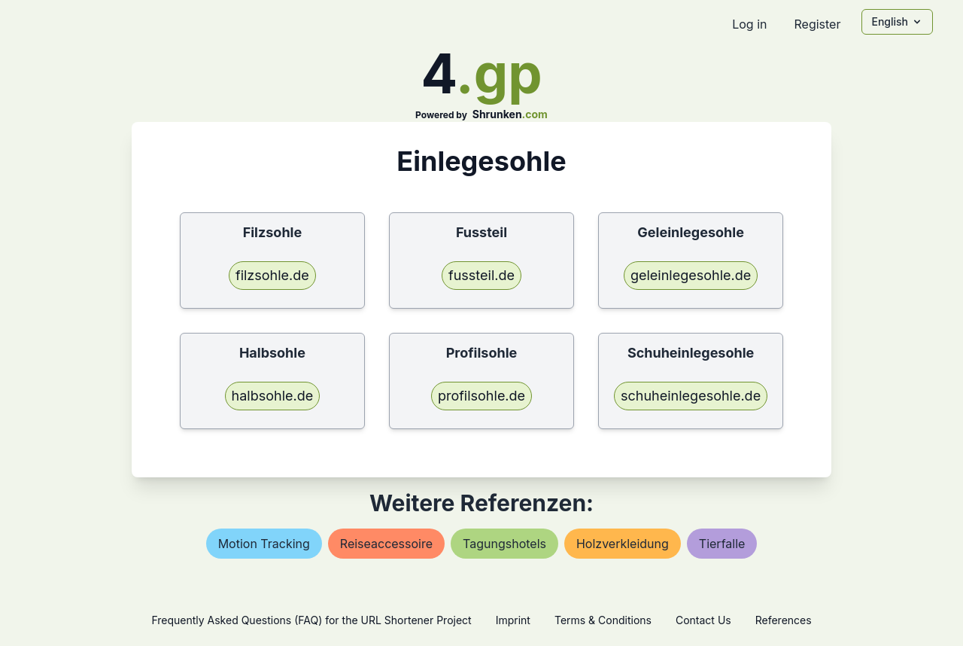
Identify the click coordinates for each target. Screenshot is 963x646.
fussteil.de (481, 275)
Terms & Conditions (603, 620)
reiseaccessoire (386, 543)
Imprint (513, 620)
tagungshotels (504, 543)
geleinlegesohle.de (690, 275)
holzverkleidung (622, 543)
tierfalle (722, 543)
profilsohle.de (481, 396)
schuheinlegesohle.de (691, 396)
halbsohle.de (273, 396)
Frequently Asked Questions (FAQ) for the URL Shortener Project (311, 620)
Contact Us (703, 620)
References (783, 620)
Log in (749, 24)
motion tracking (264, 543)
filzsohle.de (272, 275)
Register (817, 24)
